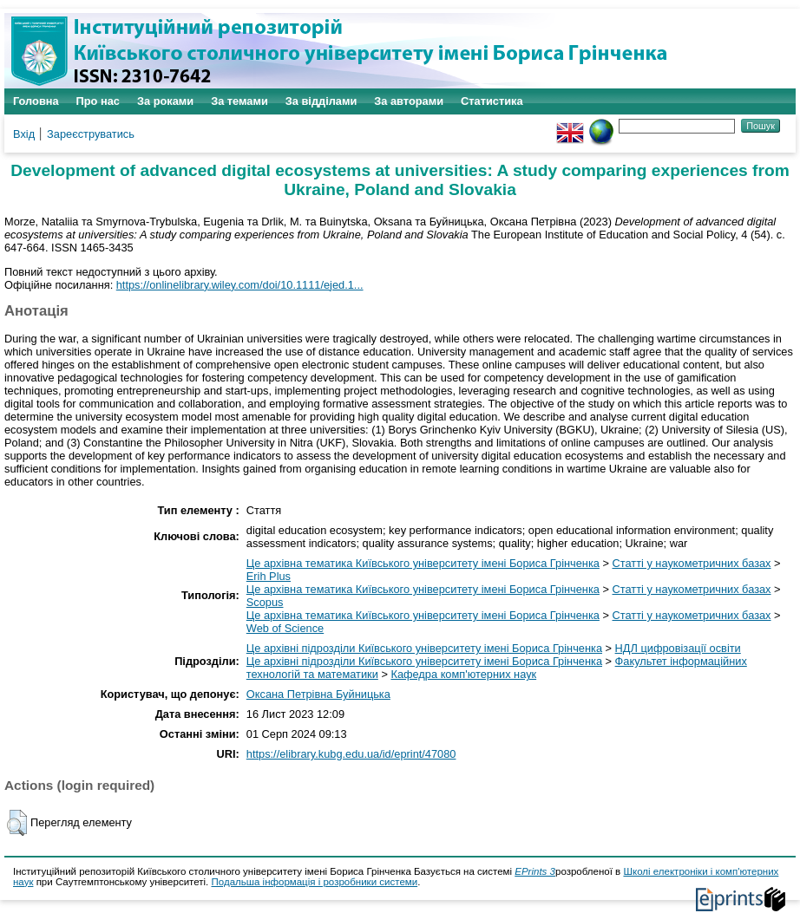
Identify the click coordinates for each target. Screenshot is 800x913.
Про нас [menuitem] (98, 101)
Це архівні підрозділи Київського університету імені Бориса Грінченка (424, 648)
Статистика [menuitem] (492, 101)
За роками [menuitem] (165, 101)
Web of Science (285, 628)
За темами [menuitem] (239, 101)
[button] (17, 823)
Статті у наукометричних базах (692, 563)
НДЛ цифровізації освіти (678, 648)
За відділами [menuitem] (321, 101)
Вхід (24, 133)
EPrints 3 (535, 871)
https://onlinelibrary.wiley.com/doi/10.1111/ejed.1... (240, 284)
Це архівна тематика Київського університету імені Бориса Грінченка (423, 563)
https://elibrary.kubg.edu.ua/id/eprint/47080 (351, 753)
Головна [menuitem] (36, 101)
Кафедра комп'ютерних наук (463, 674)
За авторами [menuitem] (408, 101)
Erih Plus (268, 576)
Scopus (265, 602)
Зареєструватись (90, 133)
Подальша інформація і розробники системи (314, 882)
